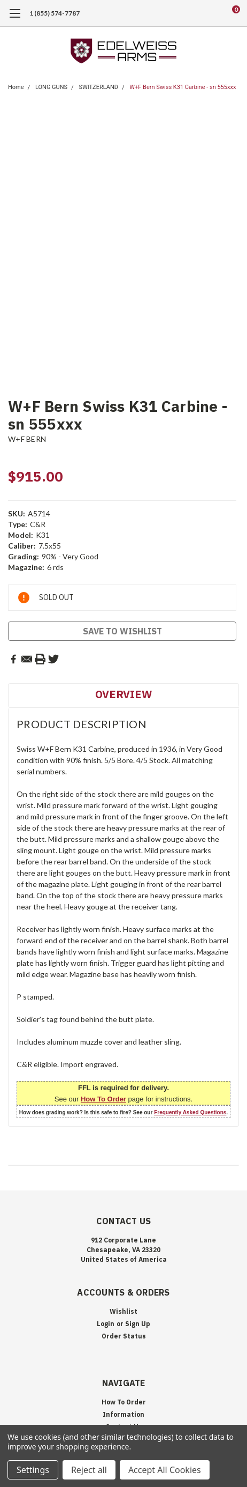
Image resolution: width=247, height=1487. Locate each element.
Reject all (89, 1470)
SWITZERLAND (98, 87)
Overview (123, 694)
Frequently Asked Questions (190, 1112)
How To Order (103, 1099)
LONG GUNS (51, 87)
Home (16, 87)
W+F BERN (27, 438)
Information (123, 1414)
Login (105, 1324)
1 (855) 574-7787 (54, 13)
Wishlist (123, 1311)
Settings (33, 1470)
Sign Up (137, 1324)
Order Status (124, 1336)
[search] (193, 13)
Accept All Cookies (164, 1470)
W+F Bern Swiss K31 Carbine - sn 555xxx (182, 87)
